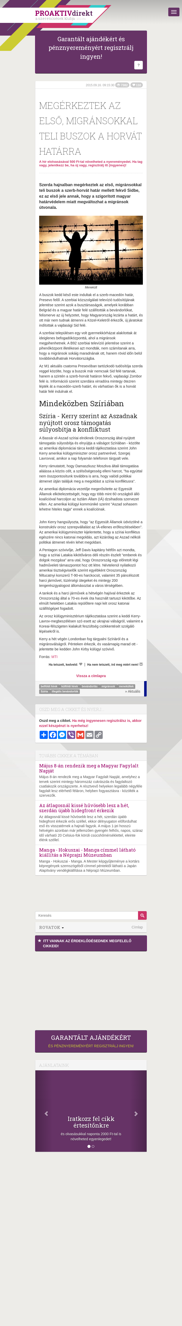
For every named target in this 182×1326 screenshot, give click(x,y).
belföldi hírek (49, 686)
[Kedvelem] (80, 664)
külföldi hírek (70, 686)
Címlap (137, 927)
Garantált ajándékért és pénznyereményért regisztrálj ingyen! (91, 48)
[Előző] (43, 1111)
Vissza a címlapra (91, 676)
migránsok (108, 686)
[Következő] (138, 1111)
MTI (54, 657)
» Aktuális (132, 691)
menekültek (126, 686)
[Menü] (173, 12)
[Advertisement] (91, 989)
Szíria (45, 691)
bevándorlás (90, 686)
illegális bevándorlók (65, 691)
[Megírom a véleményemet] (141, 664)
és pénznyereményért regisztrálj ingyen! (91, 1041)
